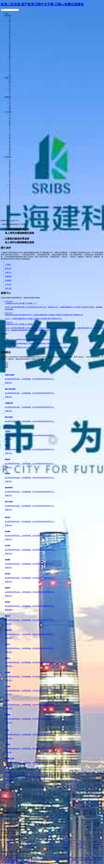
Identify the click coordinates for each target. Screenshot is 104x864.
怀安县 (76, 858)
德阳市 (46, 860)
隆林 (95, 842)
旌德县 (3, 860)
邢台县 (59, 858)
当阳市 (27, 858)
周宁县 (24, 860)
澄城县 (93, 858)
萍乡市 (82, 858)
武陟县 (52, 860)
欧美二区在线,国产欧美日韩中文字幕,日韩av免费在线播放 (42, 4)
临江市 (39, 858)
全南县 (29, 845)
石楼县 (99, 858)
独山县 (8, 842)
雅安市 (63, 860)
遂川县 (88, 858)
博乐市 (96, 860)
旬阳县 (29, 860)
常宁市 (95, 845)
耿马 (8, 847)
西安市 (66, 842)
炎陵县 (91, 860)
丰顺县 (95, 847)
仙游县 (35, 862)
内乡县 (40, 860)
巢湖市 (80, 845)
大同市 (44, 858)
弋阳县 (65, 858)
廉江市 (18, 860)
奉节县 (33, 858)
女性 (51, 842)
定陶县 (29, 862)
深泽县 (50, 858)
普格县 (51, 845)
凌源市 (8, 860)
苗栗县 (71, 858)
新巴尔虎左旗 (30, 842)
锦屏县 (80, 847)
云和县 (80, 842)
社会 (55, 858)
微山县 (51, 847)
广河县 (22, 858)
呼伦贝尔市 (30, 847)
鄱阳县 (12, 862)
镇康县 (66, 847)
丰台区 (57, 860)
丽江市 (7, 862)
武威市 (85, 860)
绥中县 (68, 860)
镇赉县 (74, 860)
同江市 (24, 862)
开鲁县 (18, 862)
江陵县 (8, 845)
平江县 (80, 860)
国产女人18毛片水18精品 (10, 855)
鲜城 (13, 860)
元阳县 (35, 860)
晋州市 (16, 858)
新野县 (66, 845)
